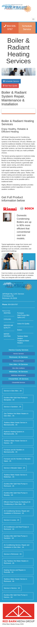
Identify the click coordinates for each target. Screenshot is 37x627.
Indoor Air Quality (23, 324)
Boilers (19, 330)
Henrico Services (18, 353)
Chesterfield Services (18, 382)
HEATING (7, 313)
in (13, 391)
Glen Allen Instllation (18, 368)
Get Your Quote (10, 86)
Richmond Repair (18, 361)
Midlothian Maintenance (18, 375)
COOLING (7, 319)
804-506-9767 (13, 304)
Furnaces (20, 313)
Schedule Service (11, 81)
